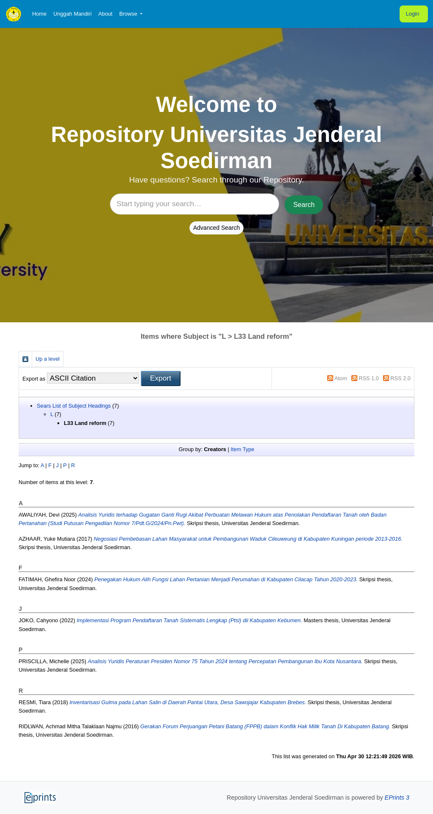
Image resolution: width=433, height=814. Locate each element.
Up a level (48, 359)
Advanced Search (216, 227)
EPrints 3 (397, 797)
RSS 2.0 (400, 378)
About (105, 14)
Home (39, 14)
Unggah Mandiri (72, 14)
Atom (340, 378)
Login (412, 14)
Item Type (242, 449)
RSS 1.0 (369, 378)
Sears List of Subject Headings (74, 406)
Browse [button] (129, 14)
